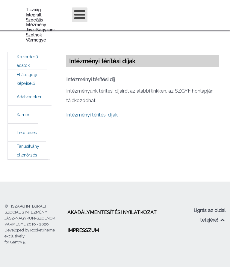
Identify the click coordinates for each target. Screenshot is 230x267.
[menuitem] (27, 61)
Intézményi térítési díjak (92, 115)
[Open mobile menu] (79, 14)
